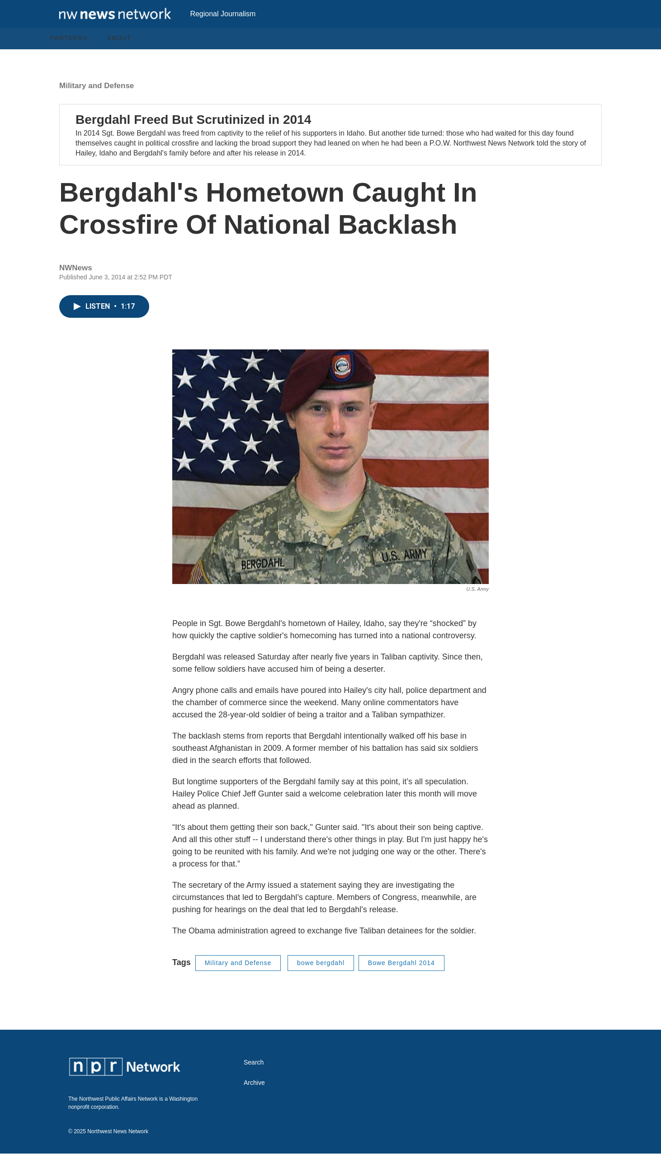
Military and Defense (96, 105)
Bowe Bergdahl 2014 (401, 982)
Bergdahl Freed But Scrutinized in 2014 (193, 139)
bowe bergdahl (321, 982)
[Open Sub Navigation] (94, 57)
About (119, 57)
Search (254, 1082)
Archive (254, 1102)
